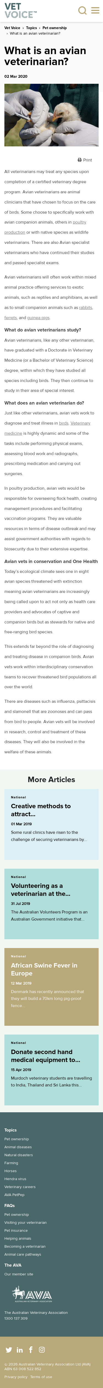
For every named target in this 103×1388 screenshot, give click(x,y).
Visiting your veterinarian (25, 1222)
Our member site (18, 1274)
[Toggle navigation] (95, 11)
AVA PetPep (14, 1194)
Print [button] (87, 160)
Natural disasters (18, 1155)
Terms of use (41, 1377)
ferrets (10, 317)
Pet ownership (55, 28)
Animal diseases (18, 1147)
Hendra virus (15, 1179)
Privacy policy (15, 1377)
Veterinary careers (20, 1186)
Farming (11, 1163)
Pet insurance (16, 1230)
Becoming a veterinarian (25, 1246)
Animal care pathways (22, 1254)
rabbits (85, 307)
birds (63, 423)
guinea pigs (38, 317)
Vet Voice (12, 28)
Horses (10, 1171)
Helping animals (17, 1238)
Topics (31, 28)
